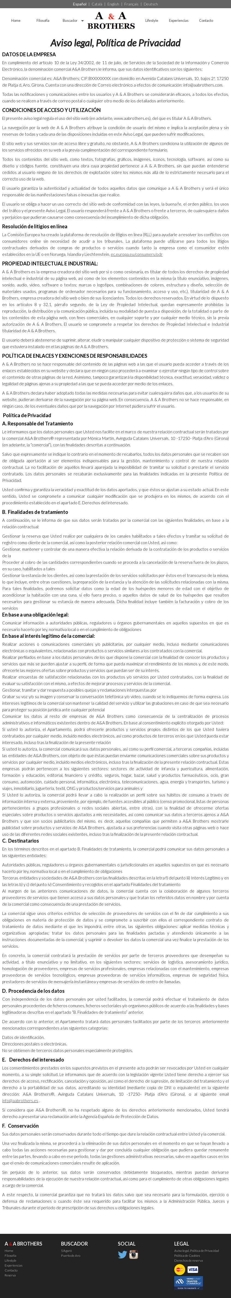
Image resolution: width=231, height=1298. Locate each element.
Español (79, 4)
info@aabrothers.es (20, 1100)
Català (97, 4)
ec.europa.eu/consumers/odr (137, 254)
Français (131, 4)
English (113, 4)
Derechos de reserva (188, 1260)
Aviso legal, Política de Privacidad (196, 1251)
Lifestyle (151, 20)
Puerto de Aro (70, 1255)
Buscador (70, 20)
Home (15, 20)
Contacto (206, 20)
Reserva (10, 1275)
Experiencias (178, 20)
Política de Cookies (187, 1255)
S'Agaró (66, 1251)
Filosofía (43, 20)
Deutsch (151, 4)
